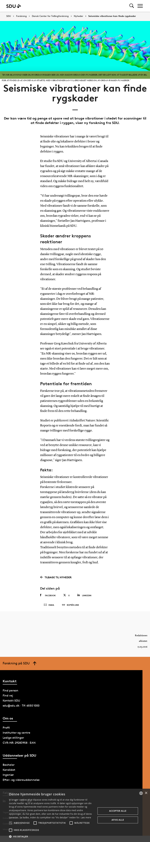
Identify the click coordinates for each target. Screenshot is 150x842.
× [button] (146, 793)
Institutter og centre (16, 734)
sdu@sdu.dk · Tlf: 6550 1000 (21, 706)
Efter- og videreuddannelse (21, 781)
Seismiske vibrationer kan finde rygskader (112, 16)
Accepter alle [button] (117, 810)
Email (49, 605)
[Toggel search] (131, 6)
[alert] (75, 815)
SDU (8, 16)
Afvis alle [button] (118, 819)
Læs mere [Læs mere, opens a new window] (86, 817)
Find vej (8, 696)
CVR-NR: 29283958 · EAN (19, 744)
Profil (6, 729)
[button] (10, 823)
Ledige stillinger (13, 739)
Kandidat (9, 771)
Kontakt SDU (11, 701)
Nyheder (78, 16)
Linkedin (84, 595)
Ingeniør (8, 776)
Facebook (48, 595)
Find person (10, 691)
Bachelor (9, 766)
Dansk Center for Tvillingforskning (50, 16)
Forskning (21, 16)
